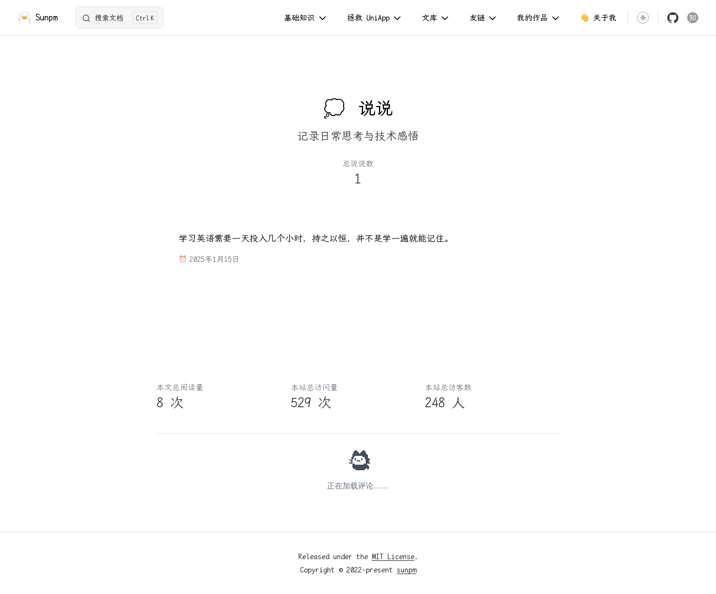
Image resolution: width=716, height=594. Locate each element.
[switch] (643, 18)
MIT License (393, 556)
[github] (673, 18)
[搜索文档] (119, 18)
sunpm (406, 569)
